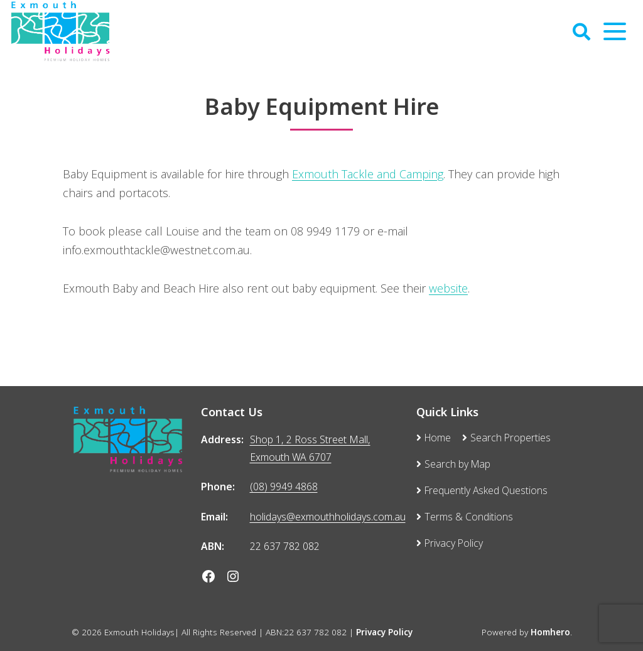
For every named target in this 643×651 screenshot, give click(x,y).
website (448, 288)
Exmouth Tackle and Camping (367, 173)
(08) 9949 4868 (284, 486)
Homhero (550, 632)
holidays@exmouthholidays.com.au (328, 517)
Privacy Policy (384, 632)
